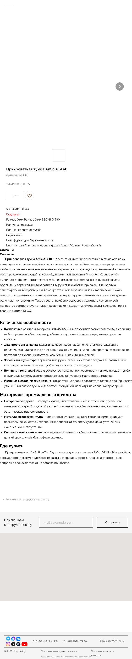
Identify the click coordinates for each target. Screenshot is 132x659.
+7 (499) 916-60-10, (44, 641)
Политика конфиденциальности (60, 651)
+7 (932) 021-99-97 (75, 641)
